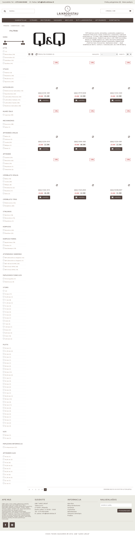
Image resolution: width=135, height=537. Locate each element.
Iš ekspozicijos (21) (10, 447)
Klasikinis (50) (8, 75)
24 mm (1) (7, 360)
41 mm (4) (7, 402)
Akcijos (69, 20)
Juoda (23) (7, 142)
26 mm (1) (7, 363)
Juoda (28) (7, 181)
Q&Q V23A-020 (116, 93)
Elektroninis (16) (9, 203)
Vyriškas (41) (8, 63)
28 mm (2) (7, 366)
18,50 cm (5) (8, 459)
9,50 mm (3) (7, 339)
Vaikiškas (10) (8, 60)
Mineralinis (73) (9, 218)
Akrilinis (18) (8, 215)
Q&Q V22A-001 (116, 141)
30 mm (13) (7, 372)
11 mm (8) (7, 300)
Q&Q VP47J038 (80, 93)
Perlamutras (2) (9, 187)
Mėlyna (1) (7, 145)
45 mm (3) (7, 414)
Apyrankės (100, 20)
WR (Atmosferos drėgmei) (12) (13, 257)
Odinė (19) (7, 163)
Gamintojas (15, 25)
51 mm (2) (7, 423)
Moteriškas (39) (9, 54)
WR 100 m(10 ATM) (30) (11, 263)
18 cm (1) (7, 456)
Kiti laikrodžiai (84, 20)
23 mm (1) (7, 357)
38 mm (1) (7, 435)
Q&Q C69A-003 (80, 141)
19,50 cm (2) (8, 465)
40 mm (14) (7, 399)
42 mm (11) (7, 405)
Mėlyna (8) (7, 184)
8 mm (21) (7, 330)
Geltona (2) (7, 139)
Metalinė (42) (8, 160)
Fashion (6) (7, 72)
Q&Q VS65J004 (80, 190)
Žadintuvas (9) (8, 281)
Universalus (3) (9, 57)
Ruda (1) (6, 148)
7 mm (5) (6, 324)
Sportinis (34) (8, 81)
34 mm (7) (7, 384)
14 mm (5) (7, 312)
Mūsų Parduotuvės (74, 505)
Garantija (71, 507)
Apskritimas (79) (9, 242)
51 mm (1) (7, 438)
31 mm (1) (7, 378)
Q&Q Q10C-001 (44, 93)
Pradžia (6, 25)
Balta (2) (6, 136)
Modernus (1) (8, 78)
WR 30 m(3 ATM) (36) (10, 266)
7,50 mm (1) (7, 327)
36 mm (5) (7, 390)
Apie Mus (71, 503)
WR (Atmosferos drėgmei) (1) (13, 260)
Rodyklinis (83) (8, 205)
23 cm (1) (7, 483)
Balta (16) (7, 178)
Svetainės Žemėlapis (74, 513)
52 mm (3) (7, 426)
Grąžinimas (71, 509)
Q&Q (23, 25)
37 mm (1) (7, 393)
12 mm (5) (7, 306)
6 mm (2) (6, 321)
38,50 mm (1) (8, 396)
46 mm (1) (7, 417)
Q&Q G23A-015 (44, 141)
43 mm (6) (7, 408)
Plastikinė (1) (8, 166)
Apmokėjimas (72, 511)
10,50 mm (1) (8, 297)
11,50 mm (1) (8, 303)
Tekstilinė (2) (8, 169)
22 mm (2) (7, 354)
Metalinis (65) (8, 230)
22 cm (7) (7, 480)
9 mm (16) (7, 336)
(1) (5, 51)
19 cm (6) (7, 462)
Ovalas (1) (7, 245)
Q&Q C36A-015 (44, 190)
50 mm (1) (7, 420)
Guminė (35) (8, 157)
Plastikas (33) (8, 233)
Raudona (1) (8, 190)
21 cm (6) (7, 474)
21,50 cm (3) (8, 477)
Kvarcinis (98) (8, 124)
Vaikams (58, 20)
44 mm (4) (7, 411)
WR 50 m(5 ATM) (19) (10, 269)
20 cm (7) (7, 468)
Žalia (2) (6, 193)
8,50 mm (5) (7, 333)
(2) (5, 291)
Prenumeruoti (124, 510)
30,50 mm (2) (8, 375)
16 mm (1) (7, 318)
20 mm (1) (7, 348)
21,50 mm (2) (8, 351)
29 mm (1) (7, 369)
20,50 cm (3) (8, 471)
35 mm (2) (7, 387)
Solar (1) (6, 127)
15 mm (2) (7, 315)
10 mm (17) (7, 294)
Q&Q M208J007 (116, 190)
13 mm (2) (7, 309)
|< (29, 489)
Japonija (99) (8, 115)
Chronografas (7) (9, 278)
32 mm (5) (7, 381)
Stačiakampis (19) (9, 248)
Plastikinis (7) (8, 221)
